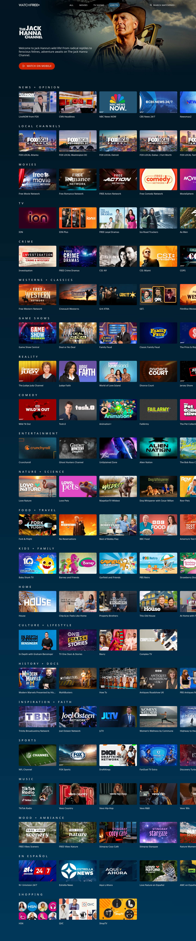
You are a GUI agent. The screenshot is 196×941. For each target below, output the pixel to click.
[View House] (37, 604)
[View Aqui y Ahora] (118, 873)
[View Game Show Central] (37, 335)
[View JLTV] (118, 719)
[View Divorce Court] (158, 374)
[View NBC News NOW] (118, 104)
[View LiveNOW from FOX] (37, 104)
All (71, 5)
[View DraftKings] (118, 757)
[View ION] (37, 220)
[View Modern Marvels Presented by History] (37, 681)
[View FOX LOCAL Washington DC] (78, 143)
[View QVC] (78, 912)
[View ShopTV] (118, 912)
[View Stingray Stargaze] (158, 835)
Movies (83, 5)
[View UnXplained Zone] (118, 450)
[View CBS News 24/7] (158, 104)
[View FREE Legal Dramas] (118, 220)
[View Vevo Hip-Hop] (118, 796)
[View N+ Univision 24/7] (37, 873)
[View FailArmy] (158, 412)
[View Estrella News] (78, 873)
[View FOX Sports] (78, 757)
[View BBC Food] (158, 527)
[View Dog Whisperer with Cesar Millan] (158, 489)
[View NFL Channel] (37, 757)
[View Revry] (118, 642)
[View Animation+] (118, 412)
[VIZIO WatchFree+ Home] (29, 5)
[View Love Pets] (78, 489)
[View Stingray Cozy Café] (118, 835)
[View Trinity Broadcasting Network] (37, 719)
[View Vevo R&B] (158, 796)
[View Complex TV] (158, 642)
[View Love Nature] (37, 489)
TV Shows (99, 5)
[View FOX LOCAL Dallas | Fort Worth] (158, 143)
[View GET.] (158, 297)
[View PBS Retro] (158, 566)
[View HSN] (37, 912)
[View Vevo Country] (78, 796)
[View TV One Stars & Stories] (78, 642)
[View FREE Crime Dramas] (78, 259)
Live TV (114, 5)
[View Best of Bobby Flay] (118, 527)
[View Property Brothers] (118, 604)
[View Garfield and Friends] (118, 566)
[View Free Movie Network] (37, 182)
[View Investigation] (37, 259)
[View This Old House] (158, 604)
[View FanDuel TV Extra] (158, 757)
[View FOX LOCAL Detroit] (118, 143)
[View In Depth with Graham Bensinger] (37, 642)
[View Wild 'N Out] (37, 412)
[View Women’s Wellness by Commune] (158, 719)
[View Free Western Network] (37, 297)
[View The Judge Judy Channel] (37, 374)
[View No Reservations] (78, 527)
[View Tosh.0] (78, 412)
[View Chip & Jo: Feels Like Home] (78, 604)
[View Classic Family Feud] (158, 335)
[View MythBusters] (78, 681)
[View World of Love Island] (118, 374)
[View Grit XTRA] (118, 297)
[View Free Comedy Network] (158, 182)
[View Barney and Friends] (78, 566)
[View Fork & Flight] (37, 527)
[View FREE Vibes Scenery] (37, 835)
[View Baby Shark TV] (37, 566)
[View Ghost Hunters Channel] (78, 450)
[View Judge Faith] (78, 374)
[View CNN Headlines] (78, 104)
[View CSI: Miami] (158, 259)
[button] (9, 104)
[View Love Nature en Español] (158, 873)
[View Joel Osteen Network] (78, 719)
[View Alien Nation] (158, 450)
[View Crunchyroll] (37, 450)
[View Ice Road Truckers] (158, 220)
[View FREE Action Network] (118, 182)
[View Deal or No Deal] (78, 335)
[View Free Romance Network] (78, 182)
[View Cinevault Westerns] (78, 297)
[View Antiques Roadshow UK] (158, 681)
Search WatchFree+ (162, 5)
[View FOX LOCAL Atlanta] (37, 143)
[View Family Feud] (118, 335)
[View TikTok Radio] (37, 796)
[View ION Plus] (78, 220)
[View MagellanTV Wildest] (118, 489)
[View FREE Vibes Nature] (78, 835)
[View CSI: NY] (118, 259)
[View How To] (118, 681)
